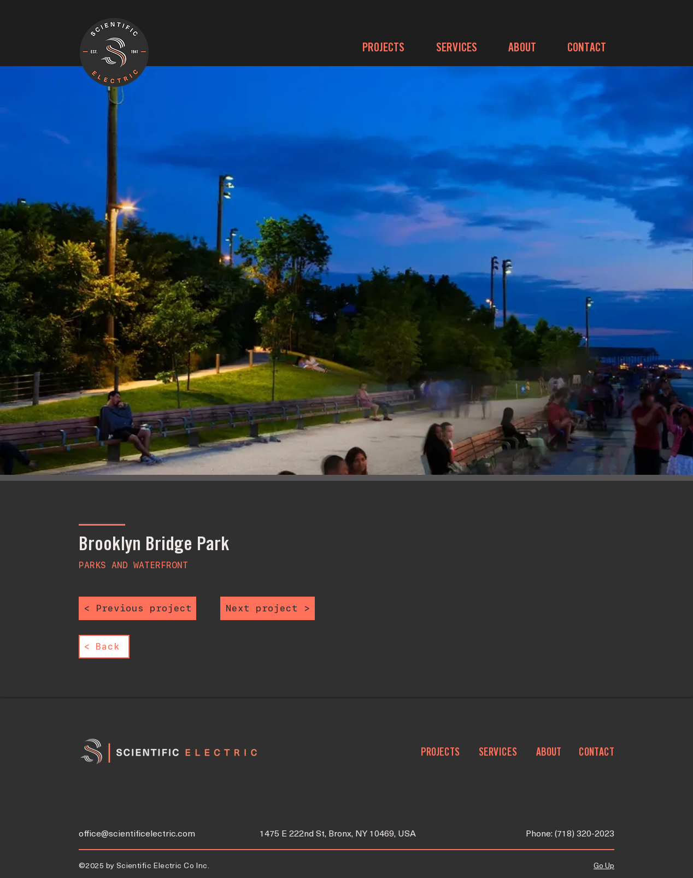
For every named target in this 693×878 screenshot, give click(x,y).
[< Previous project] (137, 608)
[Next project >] (267, 608)
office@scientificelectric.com (137, 834)
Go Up (604, 866)
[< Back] (104, 646)
